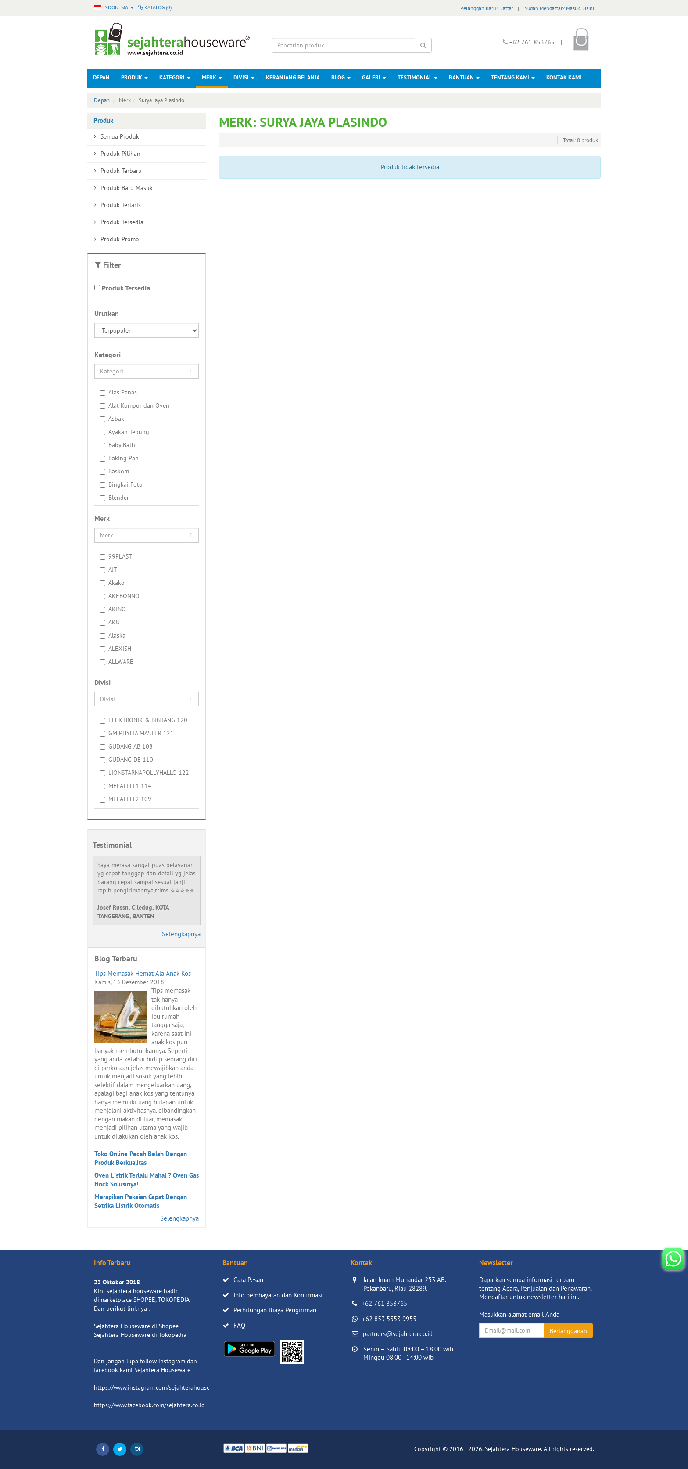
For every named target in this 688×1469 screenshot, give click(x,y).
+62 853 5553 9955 (389, 1319)
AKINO (113, 609)
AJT (108, 569)
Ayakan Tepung (124, 432)
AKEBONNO (120, 596)
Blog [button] (341, 77)
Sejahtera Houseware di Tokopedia (140, 1335)
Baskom (114, 471)
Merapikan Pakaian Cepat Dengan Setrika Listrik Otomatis (140, 1201)
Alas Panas (118, 392)
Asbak (112, 419)
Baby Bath (117, 445)
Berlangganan (568, 1331)
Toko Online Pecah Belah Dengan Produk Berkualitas (140, 1158)
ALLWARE (116, 662)
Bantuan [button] (464, 77)
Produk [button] (134, 77)
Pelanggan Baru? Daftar (486, 8)
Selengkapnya (181, 934)
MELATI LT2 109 (125, 799)
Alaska (112, 635)
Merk (212, 77)
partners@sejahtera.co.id (398, 1333)
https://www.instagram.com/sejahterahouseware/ (159, 1387)
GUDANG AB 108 (126, 746)
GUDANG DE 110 (126, 759)
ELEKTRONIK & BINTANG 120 (143, 720)
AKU (110, 622)
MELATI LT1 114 (125, 786)
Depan (101, 77)
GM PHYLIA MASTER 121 (137, 733)
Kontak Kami (563, 77)
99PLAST (116, 556)
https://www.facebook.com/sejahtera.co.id (149, 1405)
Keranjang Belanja (293, 77)
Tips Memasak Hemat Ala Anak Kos (142, 973)
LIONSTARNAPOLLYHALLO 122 (144, 773)
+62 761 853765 (384, 1303)
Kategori (174, 77)
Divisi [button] (243, 77)
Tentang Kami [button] (513, 77)
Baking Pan (119, 458)
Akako (112, 583)
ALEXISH (115, 648)
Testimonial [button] (417, 77)
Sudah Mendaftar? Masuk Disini (559, 8)
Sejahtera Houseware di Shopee (136, 1326)
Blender (114, 498)
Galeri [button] (374, 77)
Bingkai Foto (121, 484)
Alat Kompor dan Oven (134, 405)
